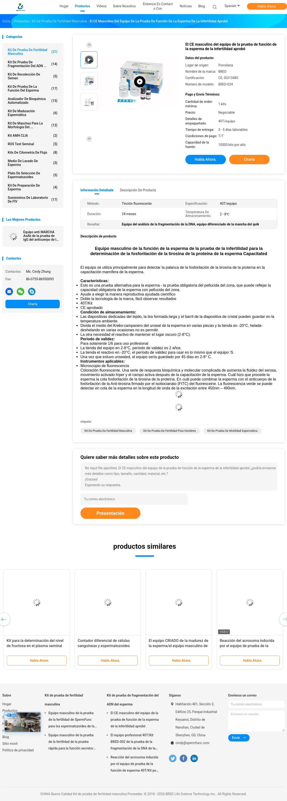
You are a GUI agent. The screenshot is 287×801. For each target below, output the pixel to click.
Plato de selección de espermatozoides (32, 175)
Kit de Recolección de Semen (32, 76)
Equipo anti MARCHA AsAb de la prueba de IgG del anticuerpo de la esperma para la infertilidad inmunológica (40, 235)
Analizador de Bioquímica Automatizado (32, 100)
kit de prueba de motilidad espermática (232, 431)
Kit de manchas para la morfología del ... (32, 125)
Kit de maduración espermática (32, 113)
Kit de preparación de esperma (32, 187)
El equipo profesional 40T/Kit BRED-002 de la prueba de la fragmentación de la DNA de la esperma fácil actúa (133, 742)
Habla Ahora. (267, 6)
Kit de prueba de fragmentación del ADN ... (32, 64)
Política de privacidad (18, 750)
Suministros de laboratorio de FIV (32, 199)
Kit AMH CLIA (32, 135)
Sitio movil (10, 743)
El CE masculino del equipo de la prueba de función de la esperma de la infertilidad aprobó (135, 719)
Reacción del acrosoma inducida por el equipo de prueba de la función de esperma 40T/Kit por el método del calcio (134, 764)
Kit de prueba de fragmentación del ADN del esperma (133, 699)
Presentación (110, 513)
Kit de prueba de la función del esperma (32, 88)
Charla (32, 304)
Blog (5, 737)
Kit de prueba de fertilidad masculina (32, 52)
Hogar (6, 704)
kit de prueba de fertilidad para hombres (169, 431)
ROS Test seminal (32, 144)
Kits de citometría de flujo (32, 152)
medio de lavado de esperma (32, 163)
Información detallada (96, 190)
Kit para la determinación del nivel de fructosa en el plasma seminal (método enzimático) (35, 645)
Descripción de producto (138, 190)
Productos (9, 711)
